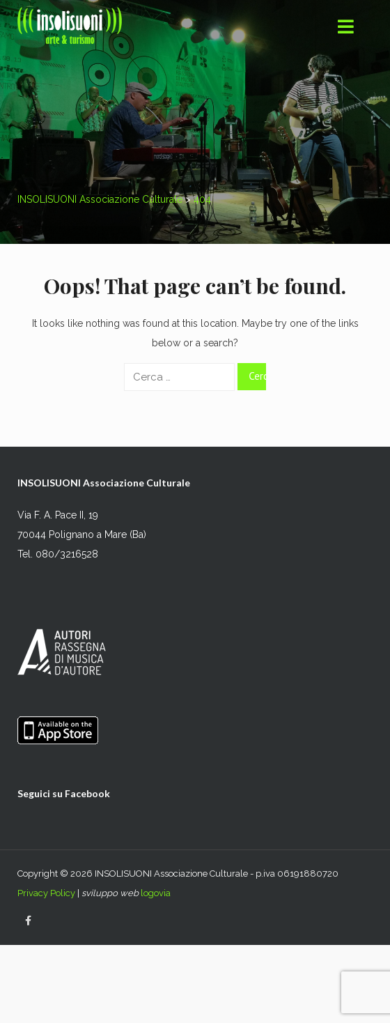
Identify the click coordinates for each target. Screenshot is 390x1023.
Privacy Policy (46, 893)
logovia (156, 893)
